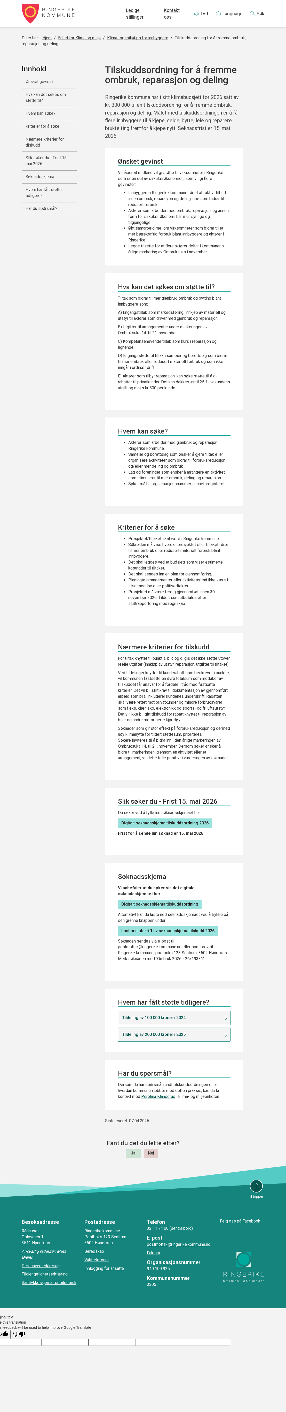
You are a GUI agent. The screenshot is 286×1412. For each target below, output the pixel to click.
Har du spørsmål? (41, 208)
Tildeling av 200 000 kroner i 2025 (154, 1034)
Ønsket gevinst (39, 81)
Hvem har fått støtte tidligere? (44, 192)
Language (232, 13)
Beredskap (94, 1251)
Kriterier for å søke (42, 126)
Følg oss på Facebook (240, 1221)
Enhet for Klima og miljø (79, 37)
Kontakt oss (172, 13)
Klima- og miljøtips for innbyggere (137, 37)
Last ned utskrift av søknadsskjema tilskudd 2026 (167, 930)
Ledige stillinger (135, 13)
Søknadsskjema (40, 176)
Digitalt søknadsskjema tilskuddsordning (159, 904)
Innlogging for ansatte (104, 1268)
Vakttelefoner (96, 1259)
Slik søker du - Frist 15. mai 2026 (46, 160)
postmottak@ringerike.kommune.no (178, 1244)
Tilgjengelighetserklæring (45, 1274)
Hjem (47, 37)
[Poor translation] (19, 1334)
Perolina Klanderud (158, 1096)
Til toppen (256, 1196)
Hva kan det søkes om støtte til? (46, 97)
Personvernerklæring (41, 1265)
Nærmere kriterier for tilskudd (45, 142)
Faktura (153, 1252)
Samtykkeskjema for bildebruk (49, 1282)
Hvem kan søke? (40, 113)
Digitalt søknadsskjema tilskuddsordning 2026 (165, 823)
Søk (260, 13)
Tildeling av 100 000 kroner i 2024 (154, 1017)
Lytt (204, 13)
